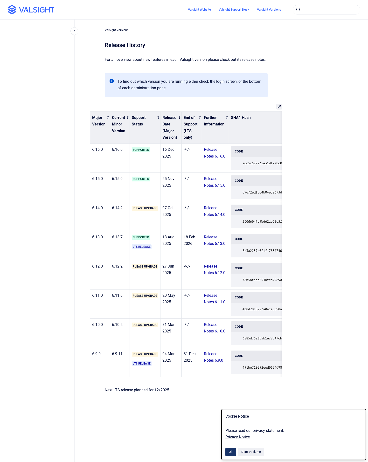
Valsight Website (199, 9)
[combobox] (326, 9)
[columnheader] (100, 128)
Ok (231, 452)
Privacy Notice (237, 437)
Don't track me (251, 452)
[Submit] (298, 10)
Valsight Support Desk (234, 9)
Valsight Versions (269, 9)
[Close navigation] (74, 31)
